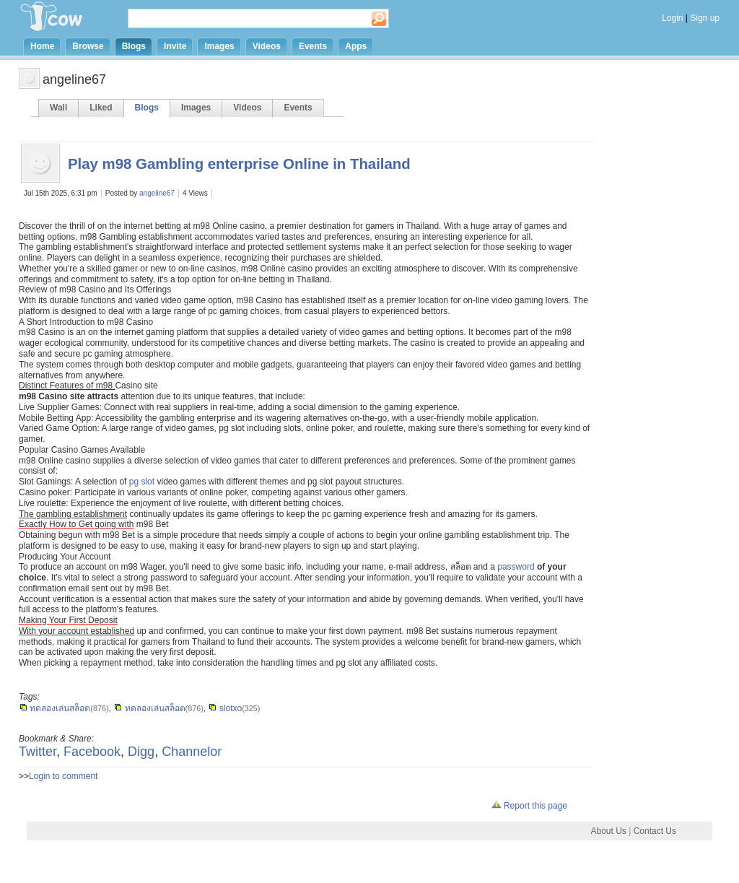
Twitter (37, 751)
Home (42, 46)
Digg (141, 751)
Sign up (705, 18)
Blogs (134, 46)
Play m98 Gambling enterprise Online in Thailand (239, 164)
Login (672, 18)
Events (313, 46)
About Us (608, 831)
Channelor (192, 751)
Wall (58, 108)
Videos (267, 46)
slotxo (225, 708)
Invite (175, 46)
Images (219, 46)
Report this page (529, 806)
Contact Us (655, 831)
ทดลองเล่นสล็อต (54, 708)
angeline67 (157, 193)
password (515, 567)
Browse (87, 46)
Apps (356, 46)
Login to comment (63, 776)
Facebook (92, 751)
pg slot (141, 482)
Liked (100, 108)
